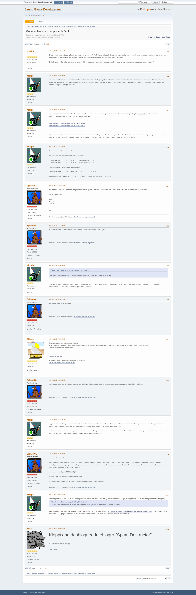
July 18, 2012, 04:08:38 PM (57, 265)
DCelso (30, 339)
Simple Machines (40, 592)
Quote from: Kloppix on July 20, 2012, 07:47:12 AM (69, 502)
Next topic (166, 37)
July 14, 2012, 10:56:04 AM (57, 51)
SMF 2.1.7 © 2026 (28, 592)
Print (168, 44)
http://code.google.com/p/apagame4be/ (62, 362)
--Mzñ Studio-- (53, 550)
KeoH (29, 529)
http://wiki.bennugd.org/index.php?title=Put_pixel (67, 123)
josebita (30, 51)
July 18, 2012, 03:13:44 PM (57, 146)
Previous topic (154, 37)
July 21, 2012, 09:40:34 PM (57, 528)
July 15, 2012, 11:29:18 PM (57, 110)
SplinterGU (32, 186)
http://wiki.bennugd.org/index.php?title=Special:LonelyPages (130, 511)
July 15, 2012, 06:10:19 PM (57, 76)
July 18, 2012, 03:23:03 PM (57, 185)
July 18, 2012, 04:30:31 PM (57, 299)
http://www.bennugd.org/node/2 (84, 217)
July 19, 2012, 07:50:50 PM (57, 339)
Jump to (139, 578)
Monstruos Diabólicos (56, 356)
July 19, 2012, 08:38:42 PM (57, 380)
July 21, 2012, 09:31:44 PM (57, 494)
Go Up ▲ (170, 592)
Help (153, 592)
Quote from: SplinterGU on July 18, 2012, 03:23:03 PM (70, 270)
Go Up (27, 568)
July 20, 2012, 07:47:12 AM (57, 420)
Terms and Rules (161, 592)
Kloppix (30, 76)
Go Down (28, 44)
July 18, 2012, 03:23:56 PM (57, 225)
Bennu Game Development (42, 9)
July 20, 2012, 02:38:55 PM (57, 454)
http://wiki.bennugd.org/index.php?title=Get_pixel (67, 125)
